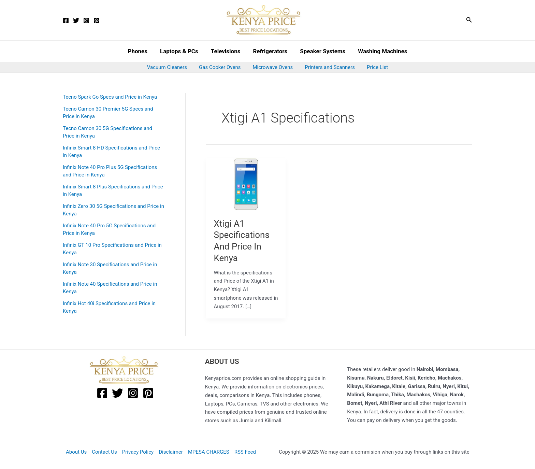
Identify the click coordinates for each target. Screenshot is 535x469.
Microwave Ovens (273, 67)
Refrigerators (269, 51)
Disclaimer (171, 452)
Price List (374, 67)
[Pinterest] (96, 20)
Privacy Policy (138, 452)
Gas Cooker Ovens (221, 67)
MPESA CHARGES (208, 452)
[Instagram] (86, 20)
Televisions (226, 51)
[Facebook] (66, 20)
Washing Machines (380, 51)
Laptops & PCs (180, 51)
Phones (140, 51)
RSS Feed (245, 452)
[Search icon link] (469, 20)
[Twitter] (76, 20)
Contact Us (104, 452)
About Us (76, 452)
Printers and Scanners (328, 67)
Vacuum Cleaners (170, 67)
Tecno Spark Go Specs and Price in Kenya (110, 97)
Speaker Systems (321, 51)
